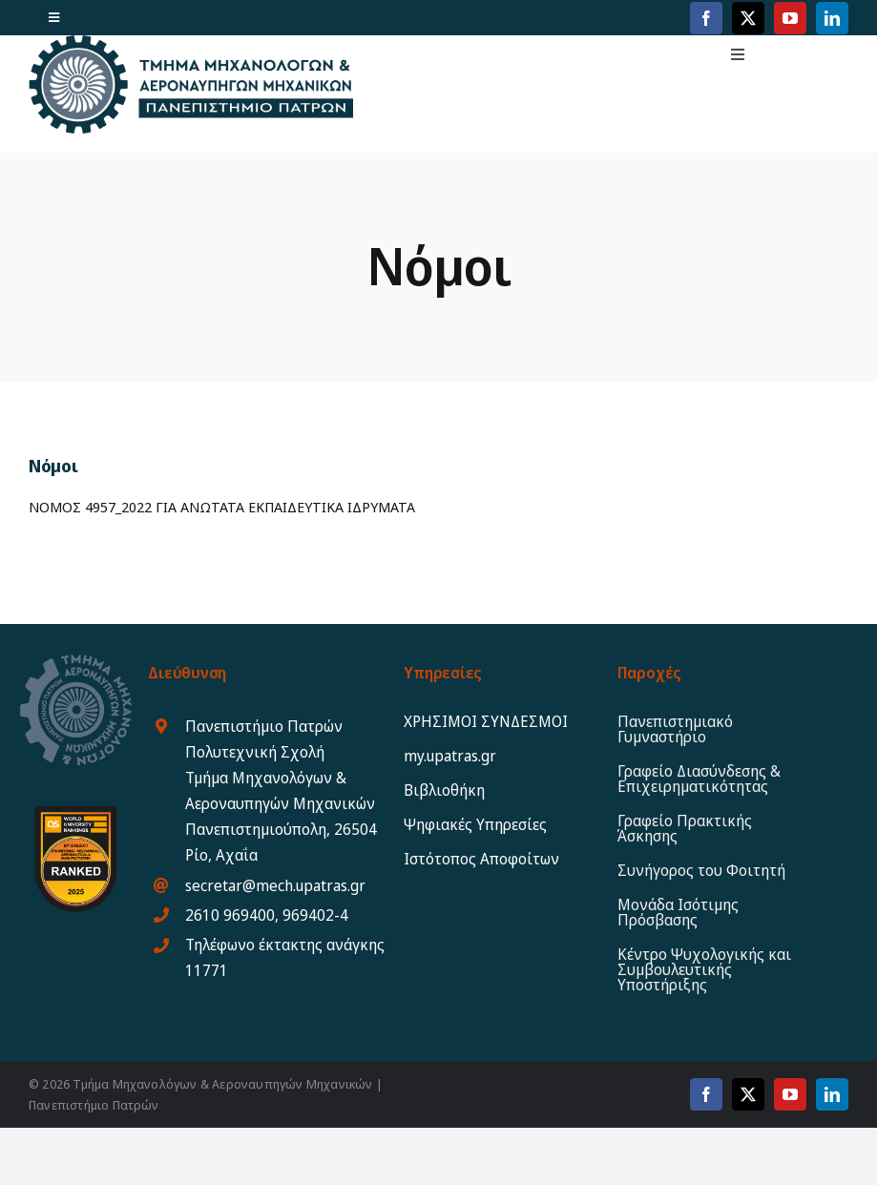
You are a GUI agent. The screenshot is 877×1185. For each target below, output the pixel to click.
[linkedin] (832, 18)
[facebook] (706, 18)
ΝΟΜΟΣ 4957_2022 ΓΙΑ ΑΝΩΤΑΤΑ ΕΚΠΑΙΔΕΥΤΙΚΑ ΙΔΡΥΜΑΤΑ (222, 506)
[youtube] (790, 18)
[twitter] (748, 18)
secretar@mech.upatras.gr (275, 885)
